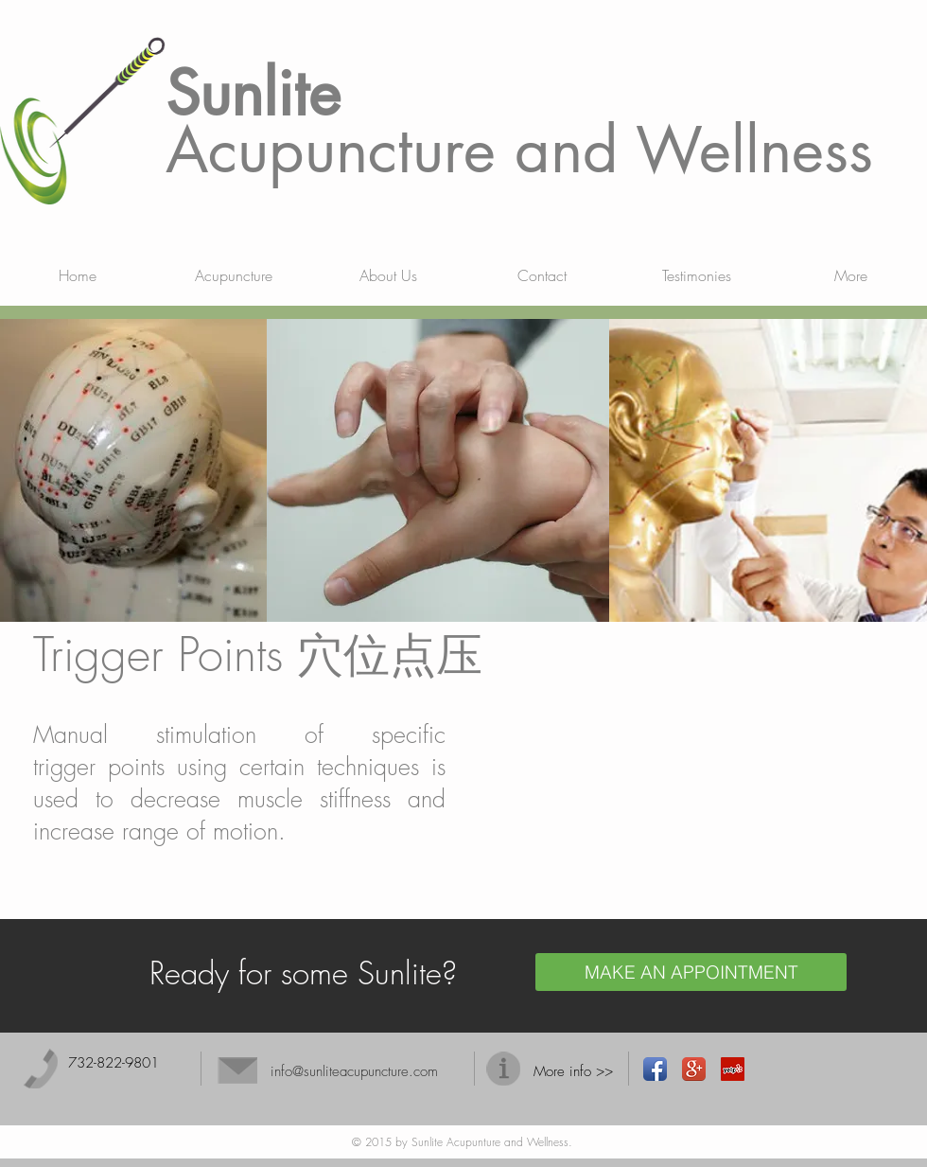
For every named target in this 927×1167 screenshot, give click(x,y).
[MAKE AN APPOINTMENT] (691, 972)
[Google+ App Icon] (694, 1069)
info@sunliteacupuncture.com (354, 1071)
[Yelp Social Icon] (732, 1069)
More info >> (573, 1071)
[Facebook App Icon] (655, 1069)
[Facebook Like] (803, 1068)
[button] (232, 275)
